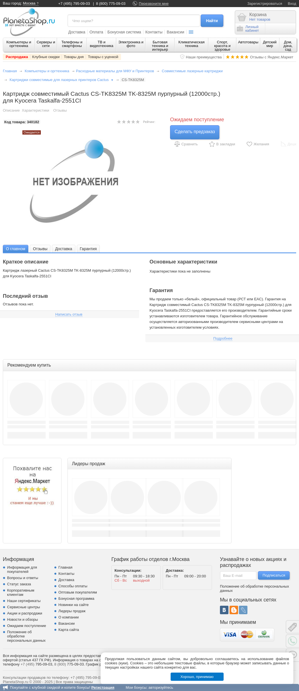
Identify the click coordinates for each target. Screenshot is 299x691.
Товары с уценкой (103, 57)
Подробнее (222, 338)
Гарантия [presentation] (88, 248)
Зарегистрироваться (264, 3)
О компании (68, 617)
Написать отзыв (68, 314)
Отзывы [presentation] (40, 248)
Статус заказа (19, 584)
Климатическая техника (192, 44)
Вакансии (175, 32)
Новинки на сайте (73, 605)
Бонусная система (124, 32)
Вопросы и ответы (22, 578)
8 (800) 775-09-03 (111, 3)
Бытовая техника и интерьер (160, 46)
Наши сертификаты (24, 601)
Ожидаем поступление (26, 626)
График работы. (99, 664)
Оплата (96, 32)
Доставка (76, 32)
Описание (11, 110)
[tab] (15, 248)
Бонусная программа (76, 598)
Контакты (153, 32)
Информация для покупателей (22, 569)
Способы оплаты (72, 586)
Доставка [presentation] (63, 248)
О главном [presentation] (15, 248)
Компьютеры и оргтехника (19, 44)
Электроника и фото (131, 44)
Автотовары (248, 42)
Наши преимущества (204, 57)
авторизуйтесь (161, 687)
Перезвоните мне (154, 3)
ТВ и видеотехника (101, 44)
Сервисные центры (23, 607)
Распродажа (17, 57)
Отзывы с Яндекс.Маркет (271, 57)
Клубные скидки (46, 57)
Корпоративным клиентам (20, 592)
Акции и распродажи (24, 613)
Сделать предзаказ (195, 131)
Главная (10, 71)
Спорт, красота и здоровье (222, 46)
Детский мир (270, 44)
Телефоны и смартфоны (72, 44)
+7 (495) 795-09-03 (74, 3)
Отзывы (60, 110)
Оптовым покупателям (77, 592)
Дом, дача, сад (287, 46)
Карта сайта (68, 630)
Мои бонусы (136, 687)
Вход (292, 3)
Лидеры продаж (72, 611)
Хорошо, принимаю (197, 677)
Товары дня (74, 57)
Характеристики (35, 110)
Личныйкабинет (248, 28)
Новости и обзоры (22, 619)
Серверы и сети (46, 44)
